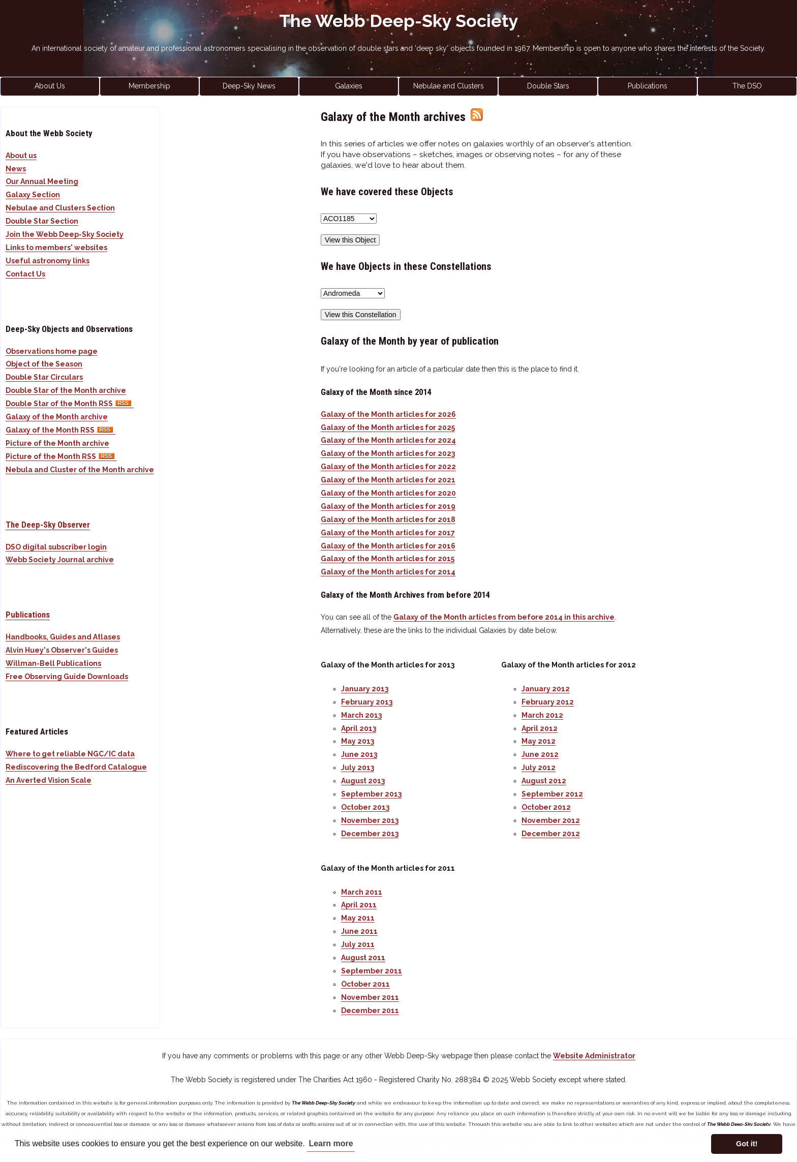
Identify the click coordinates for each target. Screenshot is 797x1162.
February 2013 (366, 702)
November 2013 (369, 820)
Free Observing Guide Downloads (67, 676)
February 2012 (548, 702)
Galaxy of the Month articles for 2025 (388, 427)
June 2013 (359, 754)
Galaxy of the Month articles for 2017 (388, 533)
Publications (647, 86)
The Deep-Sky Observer (48, 524)
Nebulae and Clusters (448, 86)
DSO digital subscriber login (56, 547)
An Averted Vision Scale (48, 780)
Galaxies (348, 86)
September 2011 (371, 971)
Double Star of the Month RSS (70, 404)
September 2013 (371, 794)
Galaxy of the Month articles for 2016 (388, 546)
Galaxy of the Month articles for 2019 (388, 506)
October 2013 (365, 807)
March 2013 (361, 715)
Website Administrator (594, 1056)
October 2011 (365, 984)
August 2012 (544, 781)
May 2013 (357, 741)
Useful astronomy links (47, 261)
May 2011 (358, 918)
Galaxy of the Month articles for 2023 (388, 453)
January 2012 (546, 689)
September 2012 (552, 794)
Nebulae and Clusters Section (60, 208)
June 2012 (540, 754)
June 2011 (359, 931)
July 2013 (357, 767)
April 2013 (358, 728)
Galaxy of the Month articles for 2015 (387, 559)
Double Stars (548, 86)
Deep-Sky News (249, 86)
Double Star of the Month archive (66, 390)
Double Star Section (42, 221)
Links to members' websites (56, 247)
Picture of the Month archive (57, 443)
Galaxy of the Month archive (57, 417)
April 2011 (359, 905)
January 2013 (364, 689)
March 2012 (542, 715)
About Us (50, 86)
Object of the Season (44, 364)
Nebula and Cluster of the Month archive (80, 470)
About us (21, 155)
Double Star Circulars (44, 377)
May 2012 (539, 741)
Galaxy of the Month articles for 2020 (388, 493)
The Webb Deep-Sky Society (398, 21)
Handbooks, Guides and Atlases (63, 637)
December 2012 (551, 834)
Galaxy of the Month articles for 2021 (388, 480)
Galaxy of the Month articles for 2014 (388, 572)
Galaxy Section (33, 195)
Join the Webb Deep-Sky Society (65, 234)
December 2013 (369, 834)
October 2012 (546, 807)
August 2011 (363, 958)
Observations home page (52, 351)
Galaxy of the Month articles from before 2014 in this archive (504, 617)
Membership (149, 86)
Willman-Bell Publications (53, 663)
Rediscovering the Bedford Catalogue (76, 767)
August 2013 (363, 781)
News (16, 169)
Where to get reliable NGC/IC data (70, 754)
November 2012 (551, 820)
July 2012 (539, 767)
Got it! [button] (746, 1144)
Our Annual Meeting (42, 181)
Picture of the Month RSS (61, 456)
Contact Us (25, 274)
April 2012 (540, 728)
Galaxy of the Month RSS (60, 430)
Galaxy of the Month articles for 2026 (388, 414)
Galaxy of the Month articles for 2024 (388, 440)
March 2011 (361, 892)
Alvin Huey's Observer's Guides (62, 650)
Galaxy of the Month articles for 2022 (388, 467)
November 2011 (370, 997)
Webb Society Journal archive (60, 560)
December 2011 (370, 1010)
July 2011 (358, 944)
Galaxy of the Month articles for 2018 (388, 519)
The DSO (747, 86)
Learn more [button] (331, 1143)
